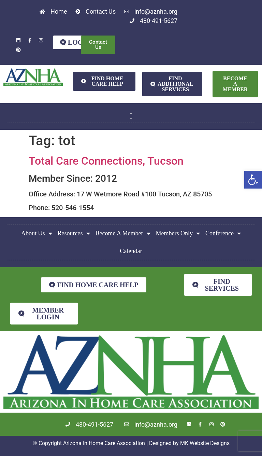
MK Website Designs (205, 443)
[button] (253, 180)
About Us (36, 233)
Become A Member (123, 233)
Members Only (178, 233)
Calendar (131, 251)
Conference (223, 233)
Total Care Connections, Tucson (106, 160)
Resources (74, 233)
